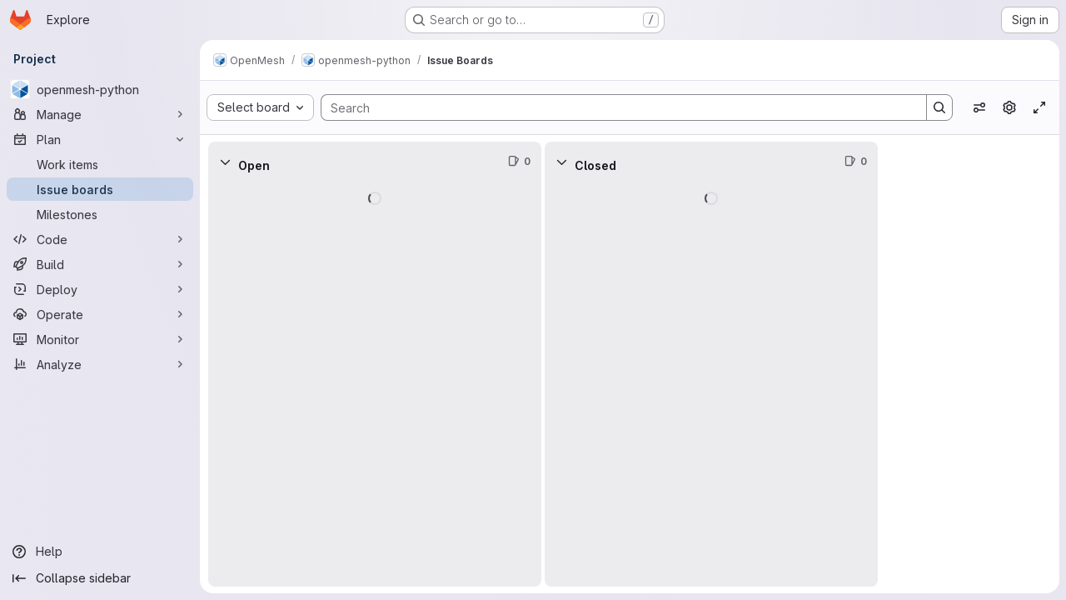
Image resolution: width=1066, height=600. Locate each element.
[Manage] (100, 114)
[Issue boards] (100, 189)
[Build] (100, 264)
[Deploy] (100, 289)
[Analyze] (100, 364)
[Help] (100, 551)
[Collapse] (225, 162)
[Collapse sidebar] (100, 578)
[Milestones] (100, 214)
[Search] (615, 108)
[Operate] (100, 314)
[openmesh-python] (100, 89)
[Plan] (100, 139)
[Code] (100, 239)
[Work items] (100, 164)
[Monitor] (100, 339)
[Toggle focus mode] (1039, 107)
